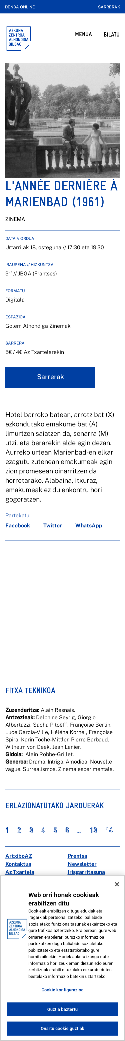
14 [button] (109, 830)
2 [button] (19, 830)
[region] (62, 958)
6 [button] (67, 830)
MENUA (83, 34)
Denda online (20, 7)
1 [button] (7, 830)
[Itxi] (117, 884)
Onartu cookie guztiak (62, 1028)
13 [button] (93, 830)
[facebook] (17, 525)
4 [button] (43, 830)
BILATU (112, 34)
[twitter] (52, 525)
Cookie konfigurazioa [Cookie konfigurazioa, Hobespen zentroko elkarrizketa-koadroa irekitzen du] (62, 989)
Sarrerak (109, 7)
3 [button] (31, 830)
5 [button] (55, 830)
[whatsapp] (88, 525)
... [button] (79, 830)
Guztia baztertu (62, 1009)
